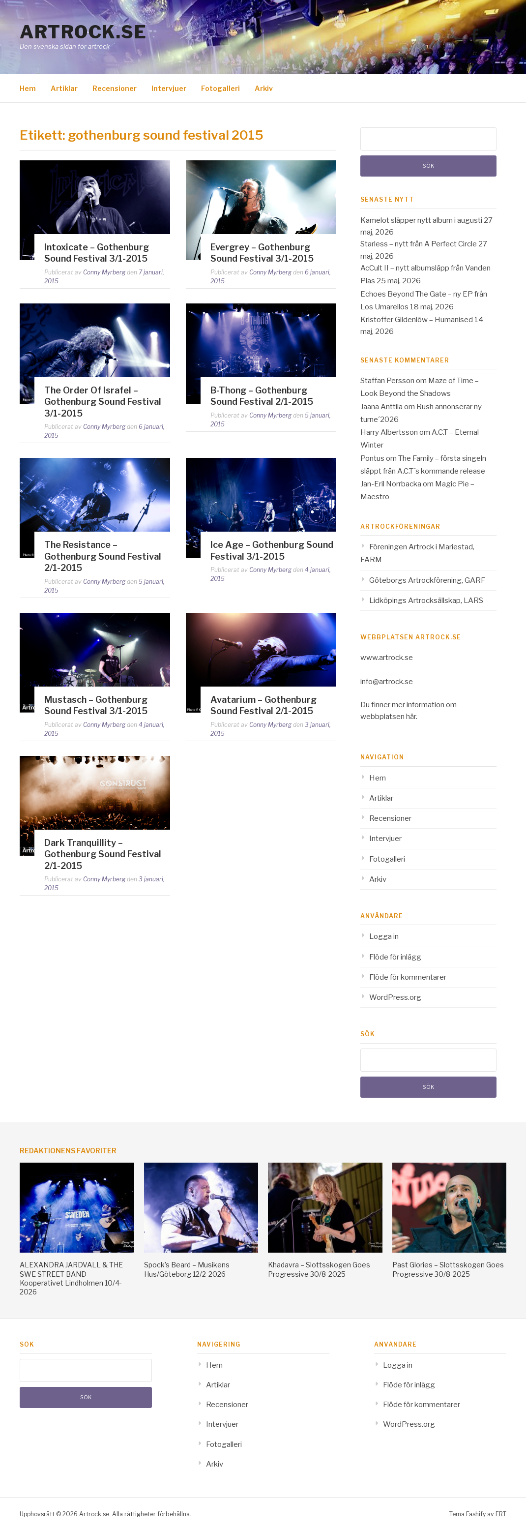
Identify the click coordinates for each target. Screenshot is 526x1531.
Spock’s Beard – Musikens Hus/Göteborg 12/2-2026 (187, 1269)
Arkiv (264, 88)
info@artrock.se (386, 681)
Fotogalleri (220, 88)
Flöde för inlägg (395, 957)
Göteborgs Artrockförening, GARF (427, 580)
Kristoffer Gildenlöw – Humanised (416, 319)
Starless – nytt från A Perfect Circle (418, 244)
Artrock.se (83, 32)
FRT (501, 1514)
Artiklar (64, 88)
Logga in (384, 936)
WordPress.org (395, 997)
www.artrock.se (386, 657)
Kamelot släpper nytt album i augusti (421, 220)
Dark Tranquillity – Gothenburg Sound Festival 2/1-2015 (102, 854)
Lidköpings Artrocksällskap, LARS (426, 600)
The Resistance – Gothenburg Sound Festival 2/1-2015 (102, 556)
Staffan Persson (387, 380)
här (411, 716)
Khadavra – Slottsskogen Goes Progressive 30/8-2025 (319, 1269)
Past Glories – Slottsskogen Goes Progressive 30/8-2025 (448, 1269)
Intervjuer (168, 88)
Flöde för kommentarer (407, 977)
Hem (28, 88)
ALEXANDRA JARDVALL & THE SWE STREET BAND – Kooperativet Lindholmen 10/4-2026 (71, 1278)
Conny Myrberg (104, 272)
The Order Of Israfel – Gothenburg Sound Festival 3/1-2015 (102, 402)
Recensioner (114, 88)
